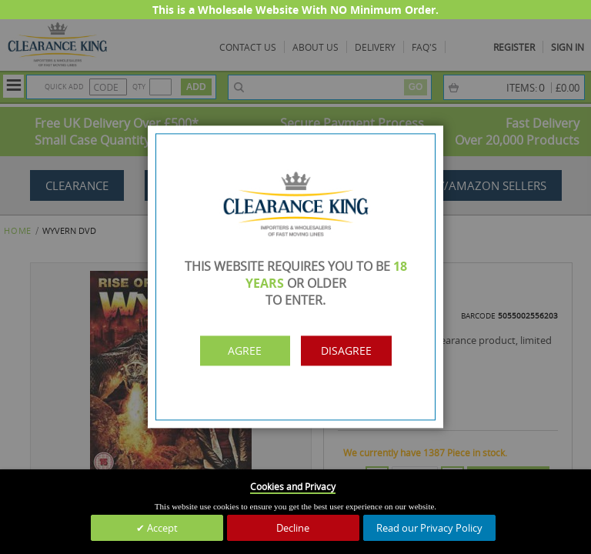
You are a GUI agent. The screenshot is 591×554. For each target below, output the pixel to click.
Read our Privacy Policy (429, 528)
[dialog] (295, 277)
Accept (161, 528)
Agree (228, 350)
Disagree (363, 350)
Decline (292, 528)
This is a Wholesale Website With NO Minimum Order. (295, 9)
